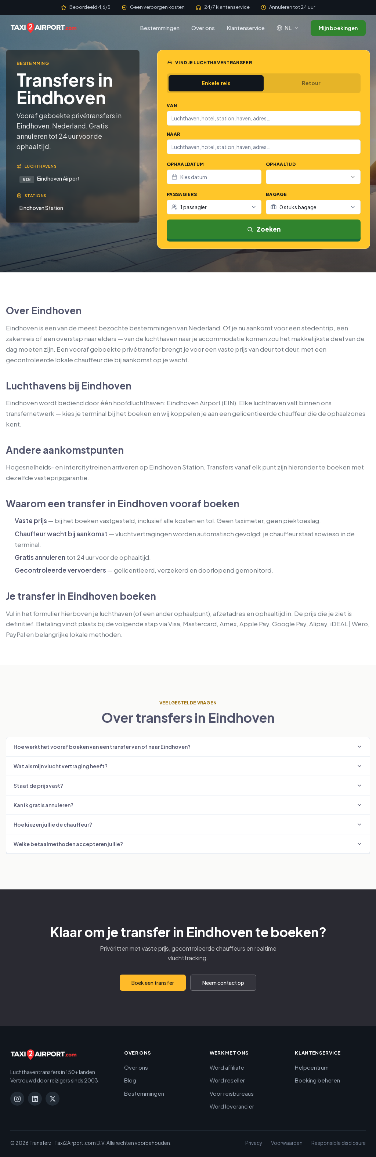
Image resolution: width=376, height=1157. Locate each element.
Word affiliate (227, 1066)
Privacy (253, 1142)
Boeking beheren (317, 1079)
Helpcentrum (312, 1066)
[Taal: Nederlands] (287, 27)
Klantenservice (246, 27)
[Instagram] (17, 1098)
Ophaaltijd (281, 164)
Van (172, 105)
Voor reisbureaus (232, 1092)
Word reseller (227, 1079)
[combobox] (264, 118)
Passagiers (182, 194)
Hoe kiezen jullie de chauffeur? (188, 823)
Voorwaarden (287, 1142)
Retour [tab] (311, 83)
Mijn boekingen (338, 28)
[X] (52, 1098)
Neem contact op (223, 982)
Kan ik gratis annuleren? (188, 804)
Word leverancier (232, 1105)
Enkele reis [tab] (216, 83)
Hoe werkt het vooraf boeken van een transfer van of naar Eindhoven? (188, 746)
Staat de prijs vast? (188, 784)
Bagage (276, 194)
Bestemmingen (160, 27)
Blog (130, 1079)
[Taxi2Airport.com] (43, 28)
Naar (173, 134)
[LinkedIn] (35, 1098)
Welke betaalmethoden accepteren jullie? (188, 843)
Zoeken (264, 229)
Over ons (203, 27)
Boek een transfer (152, 982)
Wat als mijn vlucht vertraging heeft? (188, 765)
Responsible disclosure (338, 1142)
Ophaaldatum (185, 164)
